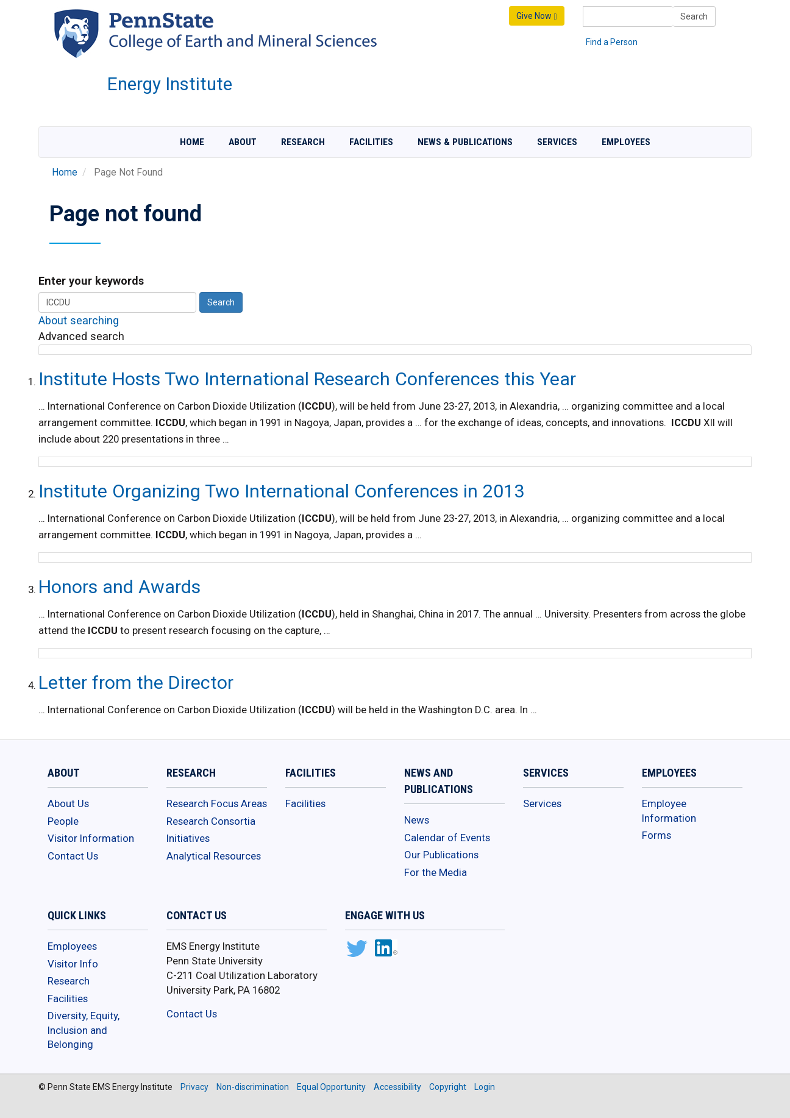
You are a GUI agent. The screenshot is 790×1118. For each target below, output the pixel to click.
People (63, 821)
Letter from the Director (135, 682)
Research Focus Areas (216, 803)
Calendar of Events (447, 837)
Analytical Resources (213, 856)
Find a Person (612, 42)
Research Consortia (210, 821)
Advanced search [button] (81, 336)
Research (303, 142)
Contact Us (73, 856)
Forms (656, 835)
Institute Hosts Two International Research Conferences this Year (307, 379)
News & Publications (465, 142)
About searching (78, 320)
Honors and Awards (119, 586)
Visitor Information (91, 838)
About (243, 142)
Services (557, 142)
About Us (68, 803)
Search (694, 16)
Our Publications (441, 855)
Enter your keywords (91, 280)
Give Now (536, 16)
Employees (626, 142)
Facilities (371, 142)
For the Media (435, 872)
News (416, 820)
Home (192, 142)
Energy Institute (169, 84)
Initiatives (188, 838)
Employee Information (669, 810)
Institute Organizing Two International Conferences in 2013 (281, 491)
